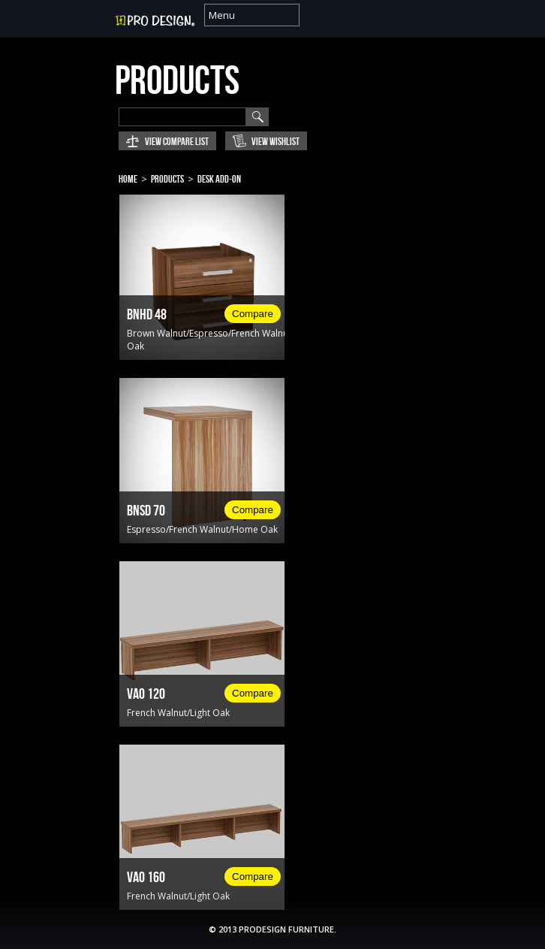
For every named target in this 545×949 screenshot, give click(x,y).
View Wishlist (275, 141)
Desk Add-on (219, 179)
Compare (252, 313)
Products (167, 179)
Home (128, 179)
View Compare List (177, 141)
